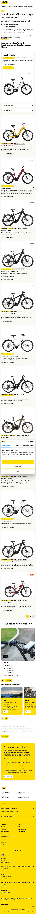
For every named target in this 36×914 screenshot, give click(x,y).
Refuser (18, 471)
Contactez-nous (5, 38)
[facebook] (13, 850)
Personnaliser (18, 466)
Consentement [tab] (6, 445)
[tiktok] (18, 850)
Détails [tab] (17, 445)
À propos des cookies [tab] (28, 445)
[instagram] (20, 850)
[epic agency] (32, 911)
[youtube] (23, 850)
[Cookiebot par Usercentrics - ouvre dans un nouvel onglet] (28, 442)
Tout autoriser (18, 462)
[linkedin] (15, 850)
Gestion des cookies (6, 911)
